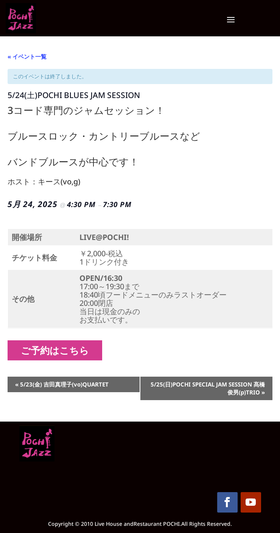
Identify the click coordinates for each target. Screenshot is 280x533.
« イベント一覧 (27, 56)
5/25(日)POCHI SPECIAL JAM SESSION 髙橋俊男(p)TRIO (208, 388)
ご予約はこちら (58, 350)
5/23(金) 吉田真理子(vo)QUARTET (62, 384)
